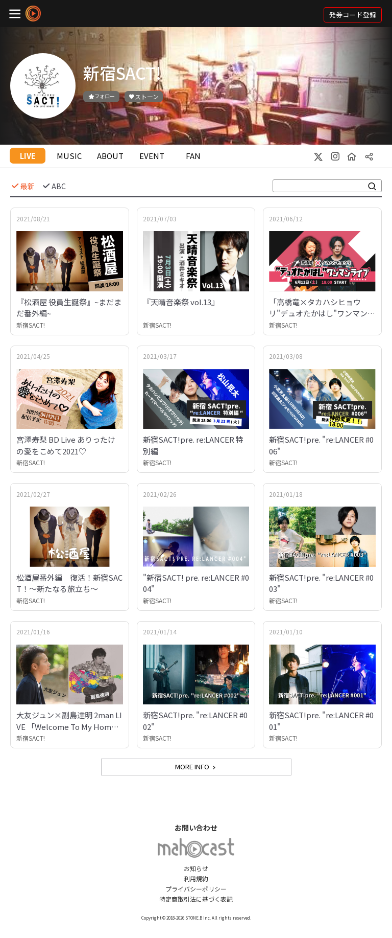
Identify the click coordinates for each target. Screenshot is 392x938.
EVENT (151, 155)
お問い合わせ (196, 827)
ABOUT (110, 155)
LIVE (28, 155)
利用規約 (196, 878)
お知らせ (196, 868)
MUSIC (69, 155)
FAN (193, 155)
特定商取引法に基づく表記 (196, 899)
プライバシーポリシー (196, 888)
